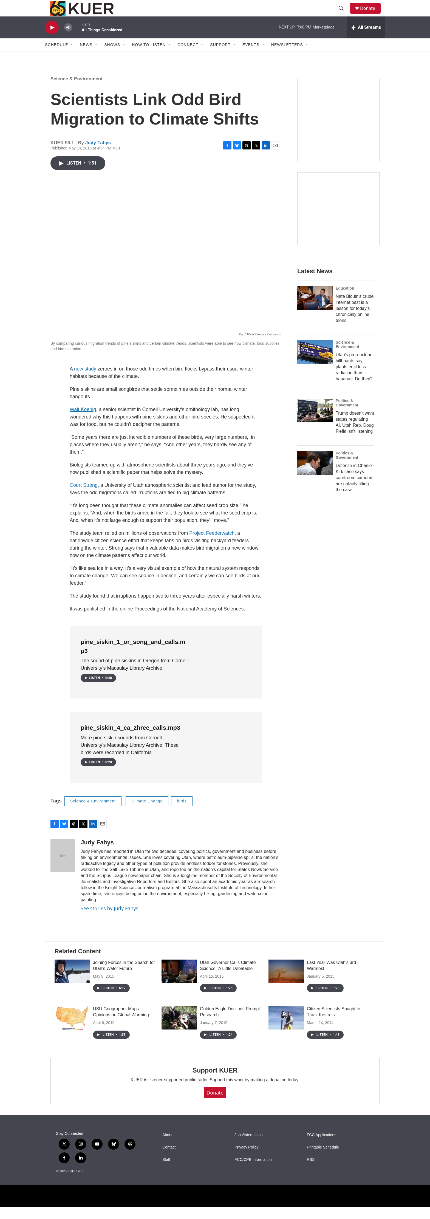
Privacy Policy (246, 1160)
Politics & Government (347, 415)
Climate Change (147, 813)
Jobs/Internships (248, 1147)
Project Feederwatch (211, 545)
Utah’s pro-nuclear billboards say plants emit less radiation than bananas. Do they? (354, 379)
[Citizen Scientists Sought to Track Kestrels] (286, 1030)
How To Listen (149, 57)
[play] (51, 40)
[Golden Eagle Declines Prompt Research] (179, 1030)
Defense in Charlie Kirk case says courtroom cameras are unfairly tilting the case (355, 490)
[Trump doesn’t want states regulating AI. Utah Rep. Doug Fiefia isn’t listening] (315, 423)
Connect (187, 57)
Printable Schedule (323, 1160)
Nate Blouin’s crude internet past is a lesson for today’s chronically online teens (355, 320)
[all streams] (366, 40)
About (167, 1147)
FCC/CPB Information (252, 1172)
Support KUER (215, 1082)
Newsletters (287, 57)
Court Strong (84, 497)
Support (220, 57)
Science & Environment (76, 91)
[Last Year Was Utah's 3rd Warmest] (286, 983)
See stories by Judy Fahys (109, 920)
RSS (311, 1172)
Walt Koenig (83, 422)
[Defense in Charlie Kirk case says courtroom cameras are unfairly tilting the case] (315, 475)
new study (85, 381)
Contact (169, 1160)
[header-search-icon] (343, 14)
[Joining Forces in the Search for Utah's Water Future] (72, 983)
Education (345, 300)
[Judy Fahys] (62, 867)
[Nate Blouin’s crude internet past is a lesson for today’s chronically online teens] (315, 310)
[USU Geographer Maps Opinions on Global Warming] (72, 1030)
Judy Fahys (98, 155)
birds (181, 813)
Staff (166, 1172)
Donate (371, 14)
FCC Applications (321, 1147)
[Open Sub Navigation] (72, 57)
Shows (112, 57)
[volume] (68, 40)
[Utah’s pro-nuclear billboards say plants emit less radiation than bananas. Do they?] (315, 364)
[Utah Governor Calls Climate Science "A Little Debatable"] (179, 983)
